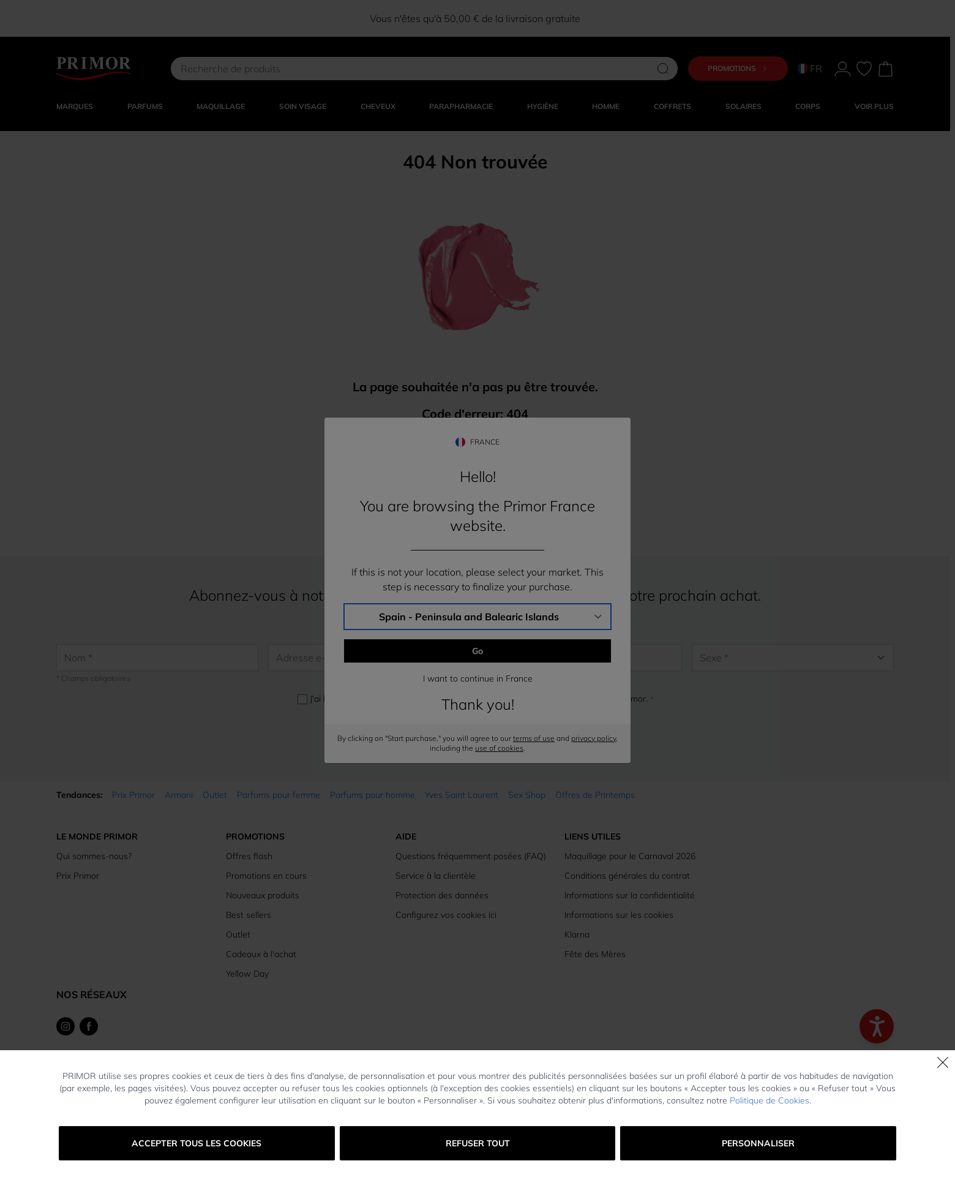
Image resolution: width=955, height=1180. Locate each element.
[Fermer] (942, 1062)
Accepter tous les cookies (196, 1143)
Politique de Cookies (769, 1100)
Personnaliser (758, 1143)
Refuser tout (478, 1143)
